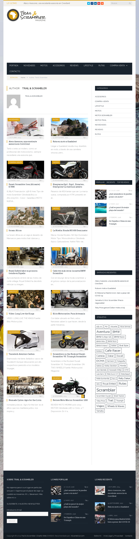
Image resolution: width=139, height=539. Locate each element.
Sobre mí (97, 536)
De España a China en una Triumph (120, 222)
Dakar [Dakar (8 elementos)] (111, 356)
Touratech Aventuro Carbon (22, 354)
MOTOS (43, 65)
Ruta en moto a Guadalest (65, 141)
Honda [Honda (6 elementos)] (123, 365)
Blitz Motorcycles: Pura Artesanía (69, 313)
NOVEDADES (29, 65)
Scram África (15, 230)
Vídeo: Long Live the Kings (21, 313)
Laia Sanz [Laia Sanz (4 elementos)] (100, 374)
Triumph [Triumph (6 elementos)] (120, 400)
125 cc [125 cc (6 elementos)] (99, 326)
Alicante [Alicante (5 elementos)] (113, 326)
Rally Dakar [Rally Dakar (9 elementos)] (124, 378)
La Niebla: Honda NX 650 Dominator (70, 230)
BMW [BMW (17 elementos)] (116, 331)
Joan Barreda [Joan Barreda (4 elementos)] (101, 370)
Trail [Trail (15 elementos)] (110, 400)
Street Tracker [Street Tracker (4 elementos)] (119, 396)
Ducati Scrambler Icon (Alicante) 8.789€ (24, 185)
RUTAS (102, 65)
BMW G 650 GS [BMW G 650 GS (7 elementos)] (103, 337)
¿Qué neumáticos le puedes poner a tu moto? (120, 195)
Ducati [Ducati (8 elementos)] (120, 356)
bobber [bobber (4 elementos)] (113, 346)
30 (130, 190)
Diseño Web (42, 536)
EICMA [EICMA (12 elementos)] (100, 360)
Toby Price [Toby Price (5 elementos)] (100, 401)
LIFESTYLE (88, 65)
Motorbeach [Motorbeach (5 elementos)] (125, 374)
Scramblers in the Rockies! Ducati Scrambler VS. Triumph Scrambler (69, 355)
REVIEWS (74, 65)
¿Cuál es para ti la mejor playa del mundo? (119, 208)
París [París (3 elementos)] (114, 378)
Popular (100, 182)
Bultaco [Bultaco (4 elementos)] (99, 351)
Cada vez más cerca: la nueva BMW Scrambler (69, 272)
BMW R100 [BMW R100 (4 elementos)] (112, 341)
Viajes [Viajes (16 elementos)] (100, 406)
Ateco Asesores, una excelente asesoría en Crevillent (47, 3)
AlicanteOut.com (77, 536)
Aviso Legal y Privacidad (113, 536)
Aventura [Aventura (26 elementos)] (103, 331)
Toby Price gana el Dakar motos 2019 (110, 308)
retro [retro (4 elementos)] (98, 384)
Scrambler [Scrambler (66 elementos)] (106, 390)
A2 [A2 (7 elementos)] (106, 326)
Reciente (111, 182)
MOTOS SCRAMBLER (103, 115)
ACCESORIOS (59, 65)
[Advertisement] (90, 44)
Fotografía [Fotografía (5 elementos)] (121, 361)
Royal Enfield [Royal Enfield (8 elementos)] (109, 383)
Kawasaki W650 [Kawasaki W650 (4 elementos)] (115, 370)
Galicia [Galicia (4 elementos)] (99, 366)
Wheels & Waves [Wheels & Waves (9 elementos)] (115, 406)
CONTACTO (15, 71)
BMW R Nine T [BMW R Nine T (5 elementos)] (102, 345)
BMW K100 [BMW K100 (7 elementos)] (119, 337)
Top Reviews (123, 182)
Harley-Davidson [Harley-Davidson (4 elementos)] (110, 366)
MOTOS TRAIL (100, 120)
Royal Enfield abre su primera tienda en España (23, 272)
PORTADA (14, 65)
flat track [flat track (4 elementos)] (110, 361)
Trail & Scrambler (33, 96)
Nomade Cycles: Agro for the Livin (25, 400)
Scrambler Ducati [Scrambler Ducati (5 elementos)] (103, 396)
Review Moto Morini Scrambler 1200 (70, 400)
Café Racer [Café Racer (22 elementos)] (113, 350)
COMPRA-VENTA (117, 65)
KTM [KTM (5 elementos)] (126, 370)
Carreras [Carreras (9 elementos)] (100, 355)
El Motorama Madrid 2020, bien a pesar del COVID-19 (119, 520)
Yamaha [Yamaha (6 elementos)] (100, 411)
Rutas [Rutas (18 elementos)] (122, 383)
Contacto (128, 536)
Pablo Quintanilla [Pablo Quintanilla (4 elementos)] (102, 379)
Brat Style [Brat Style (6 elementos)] (123, 345)
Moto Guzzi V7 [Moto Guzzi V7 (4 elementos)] (112, 374)
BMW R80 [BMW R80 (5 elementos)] (100, 341)
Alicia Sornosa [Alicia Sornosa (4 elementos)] (125, 327)
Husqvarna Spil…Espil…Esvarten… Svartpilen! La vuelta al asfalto (69, 185)
